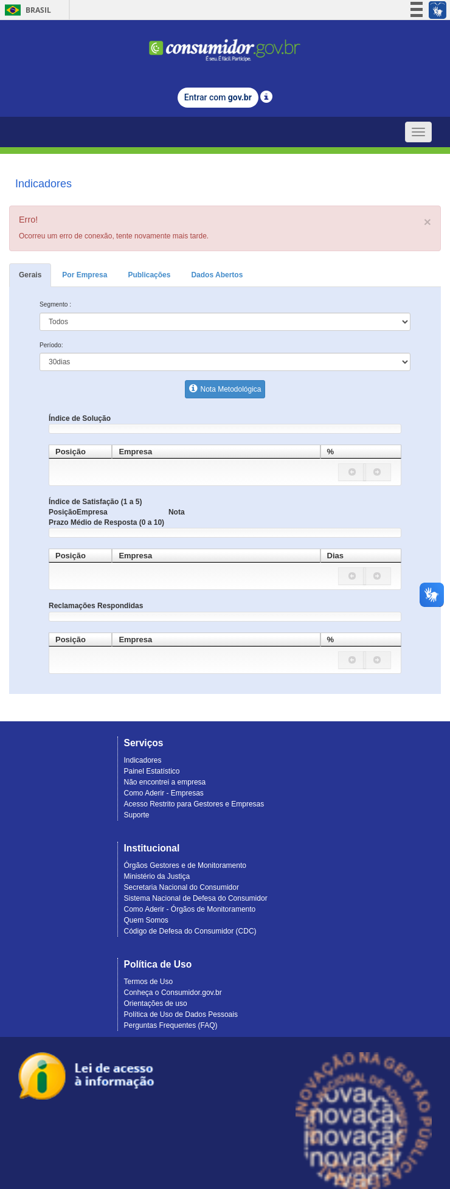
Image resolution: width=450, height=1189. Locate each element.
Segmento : (55, 304)
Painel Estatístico (152, 771)
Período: (51, 345)
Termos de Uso (148, 981)
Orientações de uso (155, 1003)
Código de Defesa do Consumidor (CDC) (190, 931)
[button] (352, 472)
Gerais (30, 275)
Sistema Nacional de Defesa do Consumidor (196, 898)
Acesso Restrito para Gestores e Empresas (194, 804)
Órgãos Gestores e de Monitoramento (185, 865)
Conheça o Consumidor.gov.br (173, 992)
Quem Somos (146, 920)
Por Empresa (84, 275)
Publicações (149, 275)
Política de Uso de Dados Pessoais (181, 1014)
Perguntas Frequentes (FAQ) (171, 1025)
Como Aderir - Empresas (164, 793)
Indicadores (143, 760)
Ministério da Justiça (157, 876)
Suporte (137, 815)
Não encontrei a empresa (165, 782)
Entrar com (218, 97)
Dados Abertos (217, 275)
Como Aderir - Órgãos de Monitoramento (190, 909)
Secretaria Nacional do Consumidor (181, 887)
